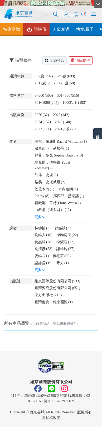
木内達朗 (68, 189)
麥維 (42, 256)
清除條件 (80, 60)
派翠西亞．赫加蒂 (52, 148)
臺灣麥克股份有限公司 (57, 288)
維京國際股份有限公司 (57, 281)
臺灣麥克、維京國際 (54, 302)
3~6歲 (66, 76)
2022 (43, 129)
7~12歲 (45, 83)
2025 (61, 115)
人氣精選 (61, 29)
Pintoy (42, 196)
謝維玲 (65, 249)
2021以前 (67, 129)
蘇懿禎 (63, 228)
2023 (63, 122)
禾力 (62, 263)
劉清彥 (43, 249)
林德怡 (43, 228)
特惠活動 (11, 29)
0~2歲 (44, 76)
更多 (40, 217)
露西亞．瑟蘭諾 (68, 196)
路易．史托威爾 (50, 182)
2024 (43, 122)
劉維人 (43, 235)
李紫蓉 (65, 242)
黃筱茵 (62, 256)
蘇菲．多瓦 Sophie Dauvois (59, 155)
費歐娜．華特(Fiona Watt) (58, 203)
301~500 (68, 95)
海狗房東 (67, 235)
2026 (42, 115)
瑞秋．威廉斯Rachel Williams (61, 141)
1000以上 (74, 102)
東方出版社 (48, 295)
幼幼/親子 (85, 29)
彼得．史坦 (46, 175)
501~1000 (47, 102)
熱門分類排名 (98, 133)
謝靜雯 (43, 263)
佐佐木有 (44, 189)
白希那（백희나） (53, 210)
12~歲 (67, 83)
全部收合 (54, 60)
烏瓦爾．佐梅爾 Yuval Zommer (52, 165)
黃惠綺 (43, 242)
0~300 (44, 95)
